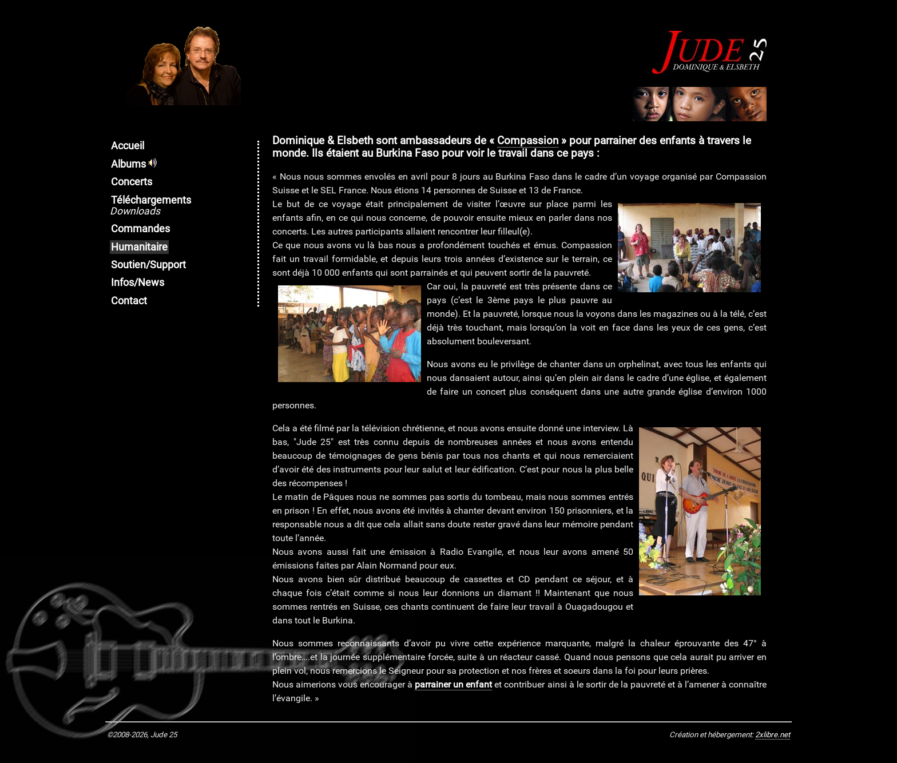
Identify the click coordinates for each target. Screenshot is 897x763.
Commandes (140, 229)
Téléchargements (150, 205)
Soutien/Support (148, 265)
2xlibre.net (772, 734)
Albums (134, 164)
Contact (129, 301)
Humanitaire (139, 247)
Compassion (527, 140)
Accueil (127, 146)
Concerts (131, 182)
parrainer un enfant (453, 684)
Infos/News (137, 282)
